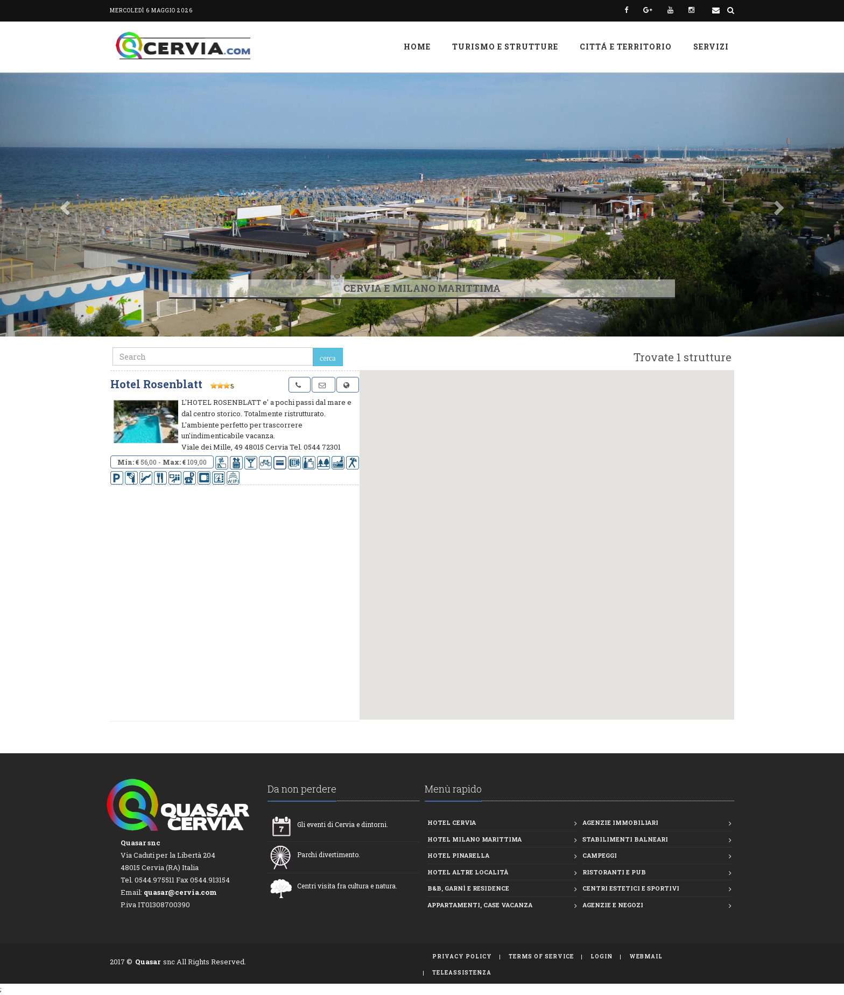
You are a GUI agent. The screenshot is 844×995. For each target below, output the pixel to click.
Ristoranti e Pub (614, 872)
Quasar (147, 961)
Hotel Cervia (451, 822)
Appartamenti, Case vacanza (479, 905)
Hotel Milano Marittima (474, 839)
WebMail (646, 956)
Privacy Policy (462, 956)
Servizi (711, 46)
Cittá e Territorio (626, 46)
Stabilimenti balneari (625, 839)
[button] (63, 205)
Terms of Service (541, 956)
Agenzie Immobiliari (620, 822)
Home (417, 46)
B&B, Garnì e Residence (468, 888)
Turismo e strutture (505, 46)
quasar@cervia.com (180, 892)
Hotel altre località (467, 872)
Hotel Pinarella (458, 855)
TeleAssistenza (461, 972)
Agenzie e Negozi (612, 905)
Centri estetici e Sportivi (630, 888)
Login (601, 956)
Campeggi (599, 855)
